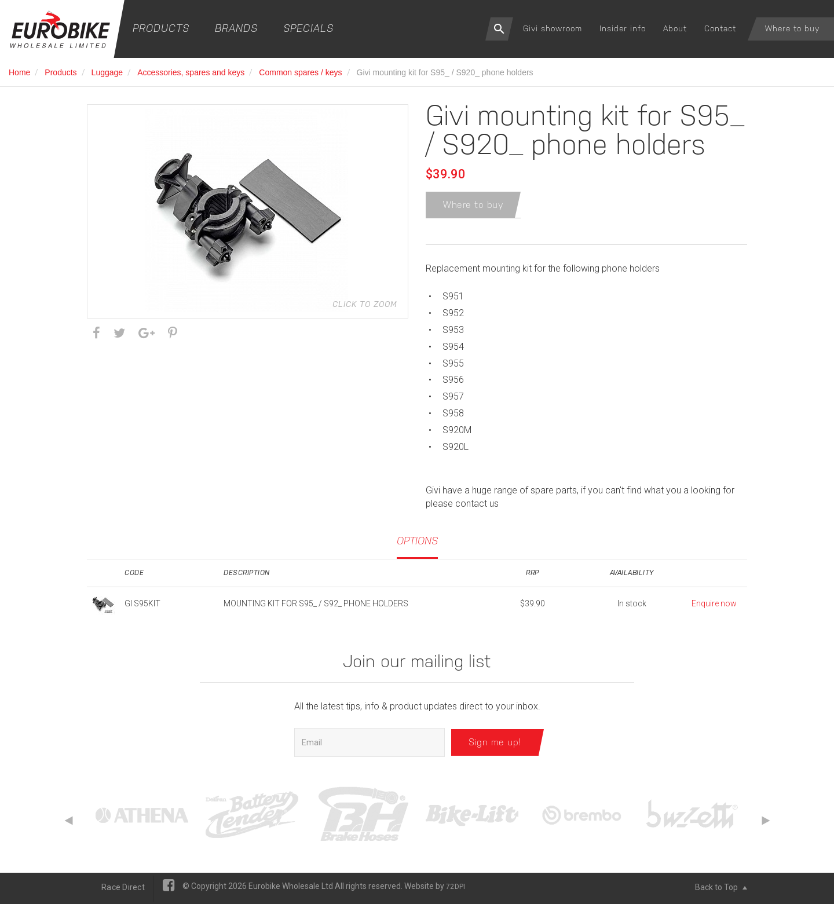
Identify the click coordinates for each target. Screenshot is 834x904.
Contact (720, 28)
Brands (236, 28)
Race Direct (123, 889)
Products (161, 28)
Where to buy (792, 28)
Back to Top (721, 889)
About (675, 28)
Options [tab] (417, 543)
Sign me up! (495, 744)
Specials (308, 28)
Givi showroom (552, 28)
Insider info (622, 28)
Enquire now (714, 605)
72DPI (455, 889)
